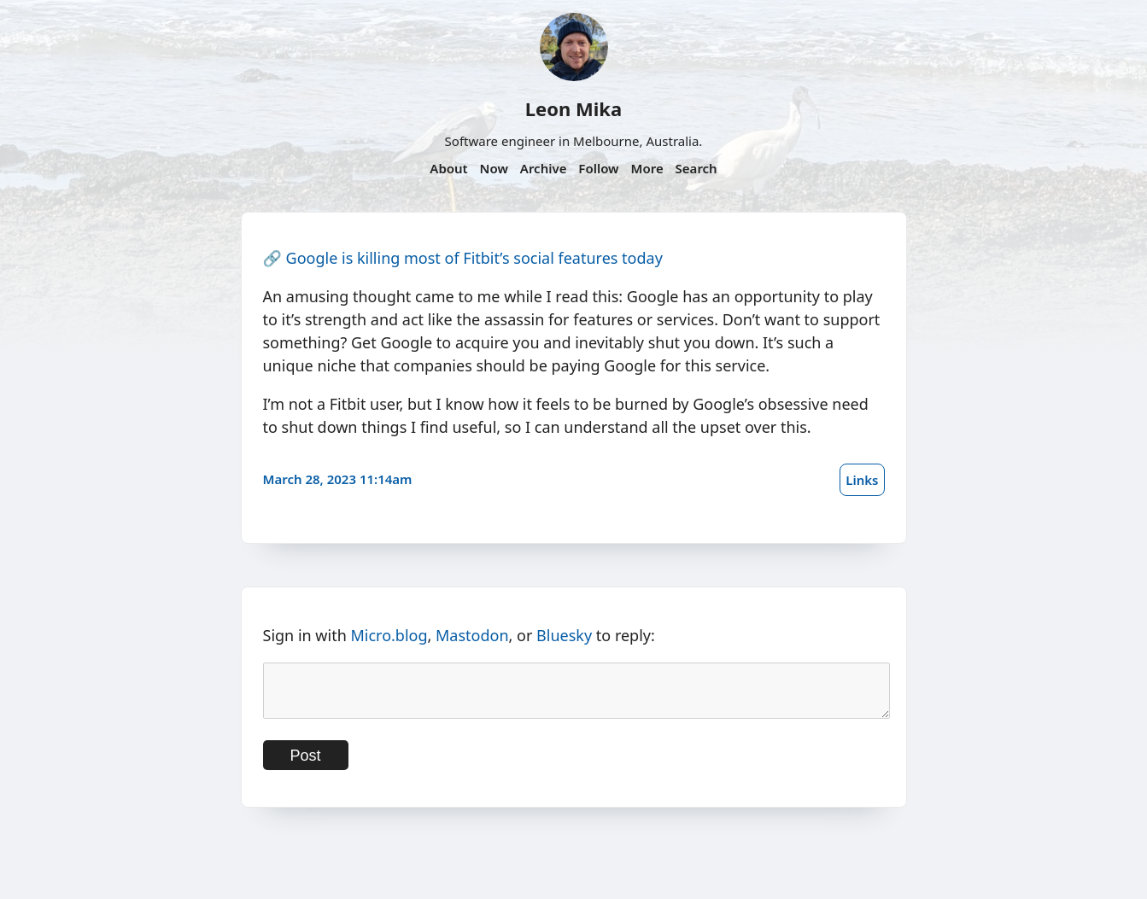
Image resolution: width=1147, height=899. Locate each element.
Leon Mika (573, 108)
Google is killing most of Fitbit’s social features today (474, 258)
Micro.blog (388, 635)
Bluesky (564, 635)
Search (696, 168)
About (448, 168)
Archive (543, 168)
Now (494, 168)
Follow (598, 168)
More (646, 168)
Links (862, 479)
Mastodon (472, 635)
